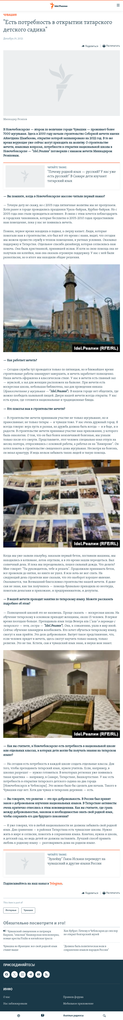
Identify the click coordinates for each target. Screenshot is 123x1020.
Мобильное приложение (78, 1003)
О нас (6, 997)
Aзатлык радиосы (73, 1015)
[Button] (90, 46)
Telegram (56, 883)
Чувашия (10, 15)
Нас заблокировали (15, 1003)
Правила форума (73, 997)
